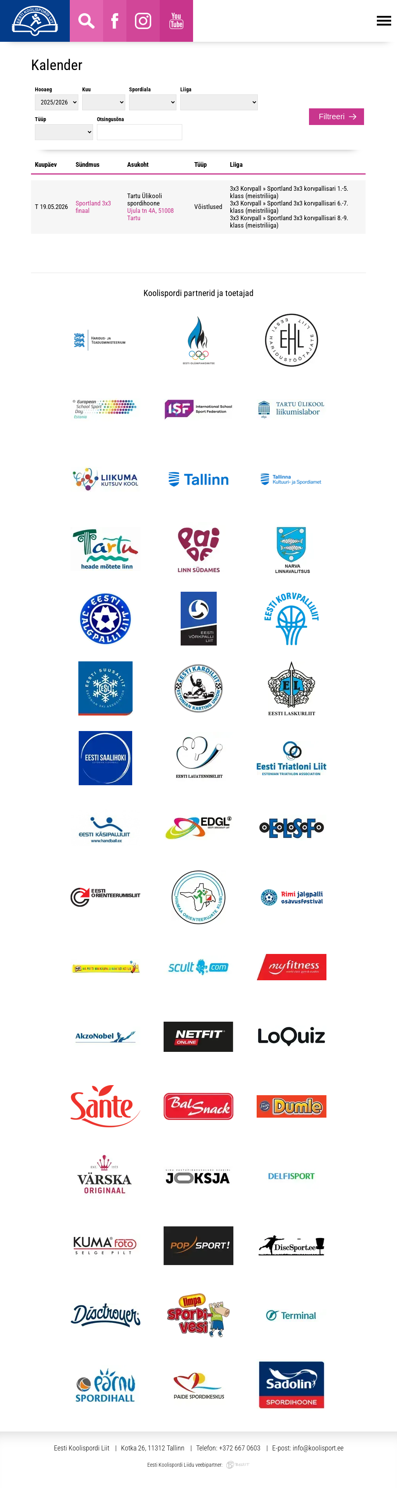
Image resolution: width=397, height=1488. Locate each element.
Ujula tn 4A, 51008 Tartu (150, 214)
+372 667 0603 (240, 1448)
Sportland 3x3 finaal (93, 206)
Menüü (292, 21)
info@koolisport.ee (318, 1448)
